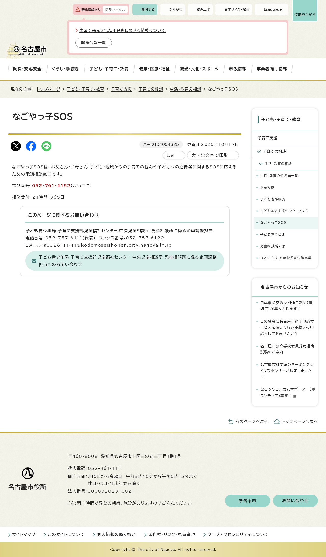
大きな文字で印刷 (210, 155)
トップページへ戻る (300, 421)
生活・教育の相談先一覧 (279, 176)
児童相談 (267, 187)
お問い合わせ (295, 501)
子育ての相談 (151, 89)
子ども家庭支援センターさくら (284, 211)
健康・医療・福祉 (154, 69)
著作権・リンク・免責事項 (171, 534)
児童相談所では (273, 246)
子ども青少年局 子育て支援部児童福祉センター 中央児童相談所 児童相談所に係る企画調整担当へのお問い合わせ (128, 261)
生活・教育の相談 (185, 89)
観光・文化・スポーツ (199, 69)
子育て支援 (121, 89)
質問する (148, 9)
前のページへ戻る (251, 421)
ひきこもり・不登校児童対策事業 (286, 258)
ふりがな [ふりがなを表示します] (175, 9)
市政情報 (238, 69)
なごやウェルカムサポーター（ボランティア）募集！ (287, 392)
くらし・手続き (65, 69)
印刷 (170, 155)
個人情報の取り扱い (116, 534)
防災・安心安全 (27, 69)
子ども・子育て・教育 (109, 69)
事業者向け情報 (272, 69)
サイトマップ (24, 534)
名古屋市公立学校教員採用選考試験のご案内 (287, 349)
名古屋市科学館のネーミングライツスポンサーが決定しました (287, 371)
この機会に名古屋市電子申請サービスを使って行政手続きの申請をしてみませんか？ (287, 327)
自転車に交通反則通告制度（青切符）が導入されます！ (286, 306)
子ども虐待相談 (272, 199)
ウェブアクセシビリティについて (238, 534)
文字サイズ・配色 (236, 9)
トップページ (48, 89)
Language (273, 9)
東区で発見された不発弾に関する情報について (122, 30)
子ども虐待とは (272, 234)
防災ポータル (115, 9)
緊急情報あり (91, 9)
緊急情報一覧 (93, 43)
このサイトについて (66, 534)
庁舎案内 (247, 501)
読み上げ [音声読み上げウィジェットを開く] (203, 9)
